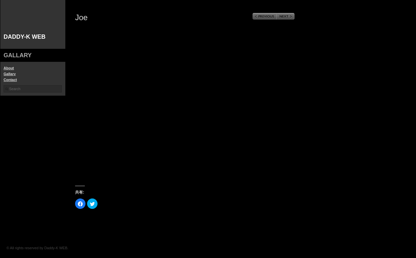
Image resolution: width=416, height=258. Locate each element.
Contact (10, 80)
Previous (265, 16)
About (9, 68)
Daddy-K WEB (25, 37)
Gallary (10, 74)
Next (285, 16)
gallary (18, 55)
